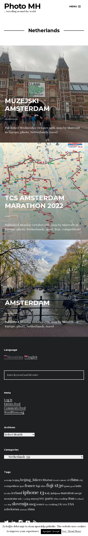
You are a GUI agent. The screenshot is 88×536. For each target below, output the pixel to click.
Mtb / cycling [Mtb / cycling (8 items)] (24, 499)
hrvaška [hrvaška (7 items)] (7, 493)
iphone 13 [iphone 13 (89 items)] (33, 493)
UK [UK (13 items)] (60, 504)
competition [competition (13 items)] (11, 486)
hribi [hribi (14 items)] (78, 486)
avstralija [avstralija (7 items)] (8, 480)
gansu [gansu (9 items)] (67, 486)
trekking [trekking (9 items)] (53, 504)
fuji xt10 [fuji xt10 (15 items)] (41, 486)
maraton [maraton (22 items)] (67, 493)
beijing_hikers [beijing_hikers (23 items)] (31, 480)
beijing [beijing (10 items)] (16, 480)
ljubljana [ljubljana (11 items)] (55, 493)
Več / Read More (71, 531)
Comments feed (15, 408)
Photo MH (22, 6)
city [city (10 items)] (81, 480)
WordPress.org (14, 412)
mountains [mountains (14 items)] (10, 498)
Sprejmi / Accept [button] (51, 531)
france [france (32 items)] (30, 486)
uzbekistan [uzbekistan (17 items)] (11, 509)
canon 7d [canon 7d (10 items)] (64, 480)
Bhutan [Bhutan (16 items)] (47, 480)
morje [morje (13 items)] (78, 493)
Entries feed (12, 404)
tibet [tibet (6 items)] (47, 505)
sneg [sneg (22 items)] (32, 504)
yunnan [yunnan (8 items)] (23, 509)
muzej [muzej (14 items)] (35, 498)
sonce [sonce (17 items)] (40, 504)
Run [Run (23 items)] (71, 499)
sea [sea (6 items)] (5, 505)
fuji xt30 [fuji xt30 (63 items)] (55, 485)
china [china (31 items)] (74, 480)
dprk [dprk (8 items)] (21, 486)
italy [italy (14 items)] (47, 493)
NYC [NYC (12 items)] (42, 498)
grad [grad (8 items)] (72, 486)
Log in (8, 400)
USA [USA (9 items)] (65, 504)
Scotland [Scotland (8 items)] (79, 499)
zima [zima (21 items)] (31, 509)
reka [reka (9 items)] (56, 499)
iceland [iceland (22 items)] (16, 493)
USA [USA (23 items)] (71, 504)
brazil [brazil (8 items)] (56, 480)
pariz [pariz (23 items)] (49, 499)
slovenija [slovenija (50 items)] (20, 503)
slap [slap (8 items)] (9, 504)
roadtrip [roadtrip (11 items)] (63, 498)
